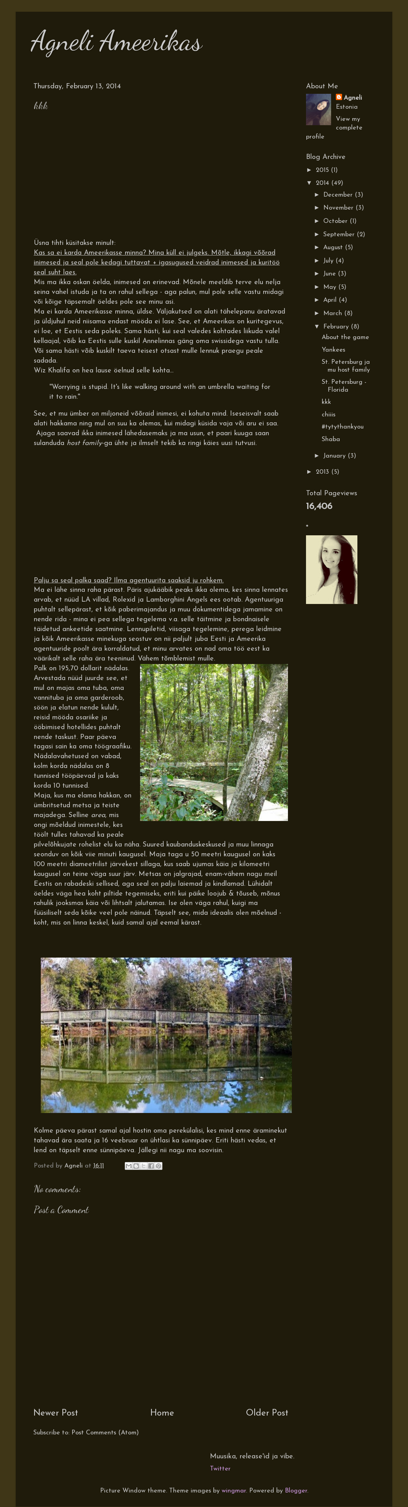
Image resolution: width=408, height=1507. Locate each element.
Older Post (267, 1413)
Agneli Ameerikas (116, 40)
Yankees (333, 350)
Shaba (331, 439)
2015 (323, 170)
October (336, 221)
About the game (345, 337)
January (335, 456)
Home (162, 1413)
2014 (323, 183)
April (331, 300)
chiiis (328, 415)
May (330, 287)
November (339, 208)
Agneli (353, 98)
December (339, 195)
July (329, 261)
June (330, 274)
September (340, 235)
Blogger (296, 1491)
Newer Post (55, 1413)
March (333, 313)
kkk (326, 402)
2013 (323, 472)
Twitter (220, 1469)
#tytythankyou (343, 427)
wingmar (234, 1491)
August (334, 247)
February (337, 327)
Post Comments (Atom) (105, 1433)
